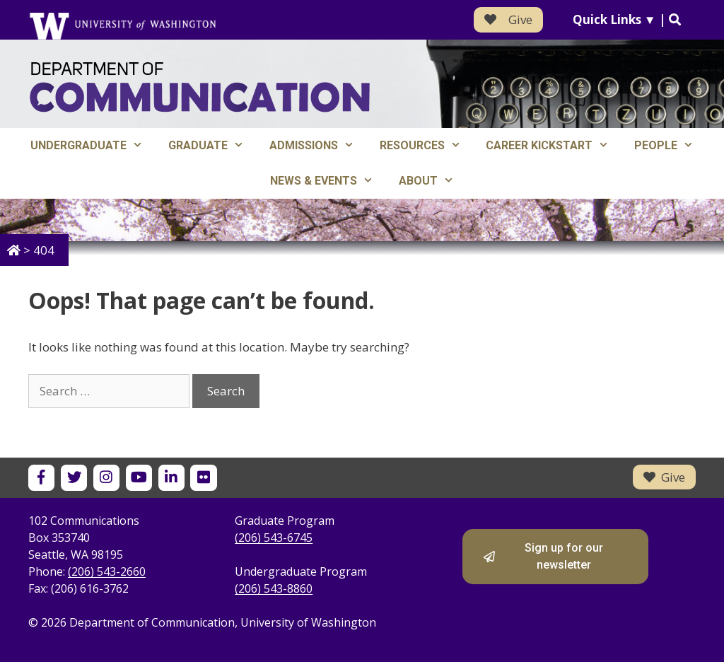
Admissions (318, 145)
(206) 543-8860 (274, 588)
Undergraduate (93, 145)
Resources (427, 145)
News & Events (328, 181)
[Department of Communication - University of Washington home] (199, 87)
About (433, 181)
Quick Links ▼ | (627, 19)
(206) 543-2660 (107, 571)
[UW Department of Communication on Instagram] (106, 478)
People (670, 145)
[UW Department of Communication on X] (74, 478)
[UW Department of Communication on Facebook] (41, 478)
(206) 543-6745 (274, 537)
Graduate (212, 145)
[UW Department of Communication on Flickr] (203, 478)
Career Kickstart (553, 145)
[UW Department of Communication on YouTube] (139, 478)
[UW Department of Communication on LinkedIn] (171, 478)
